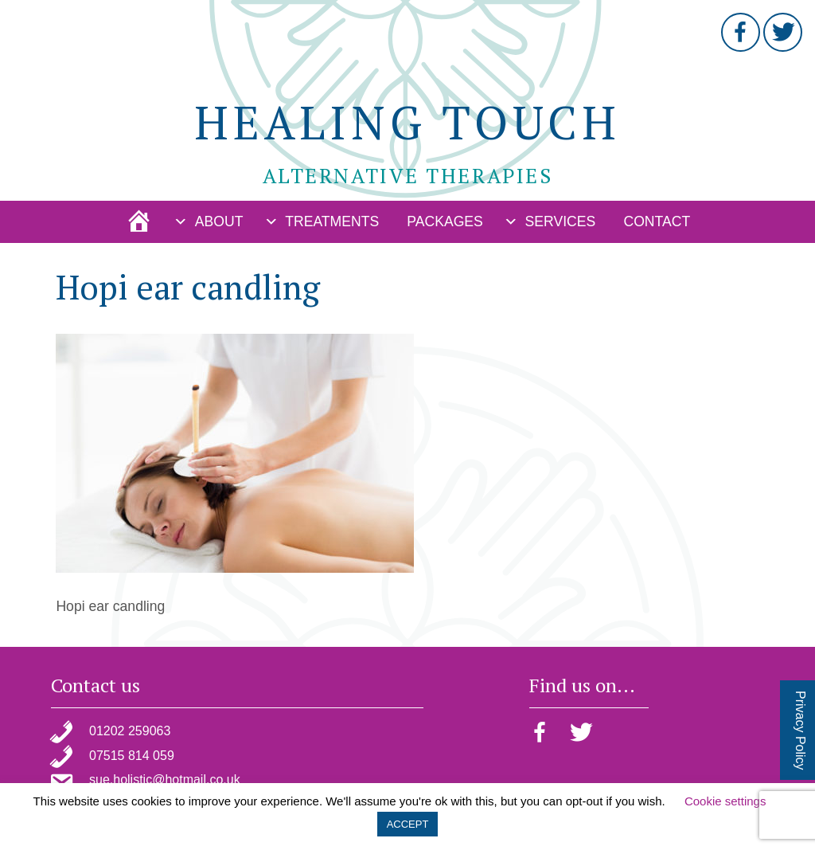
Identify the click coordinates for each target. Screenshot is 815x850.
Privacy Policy (800, 730)
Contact (656, 221)
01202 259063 (129, 731)
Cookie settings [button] (725, 801)
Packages (445, 221)
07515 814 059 (131, 755)
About (219, 221)
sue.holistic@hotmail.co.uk (164, 779)
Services (560, 221)
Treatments (332, 221)
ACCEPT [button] (408, 824)
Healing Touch (407, 122)
